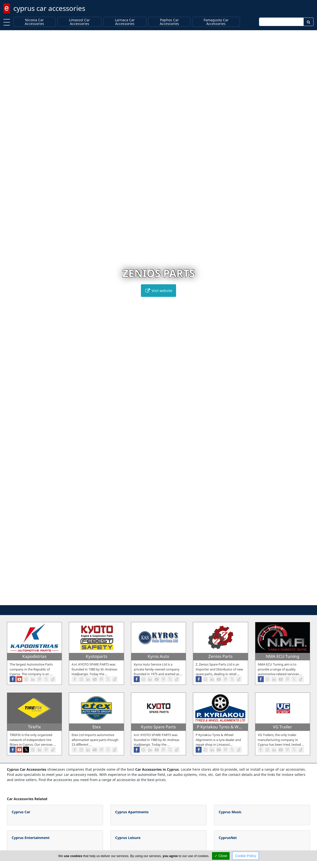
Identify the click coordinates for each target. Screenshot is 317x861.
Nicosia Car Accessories (34, 22)
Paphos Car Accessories (169, 22)
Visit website (158, 290)
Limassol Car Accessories (79, 22)
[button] (148, 600)
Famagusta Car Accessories (216, 22)
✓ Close (220, 856)
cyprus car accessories (49, 8)
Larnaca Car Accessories (125, 22)
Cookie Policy (245, 856)
